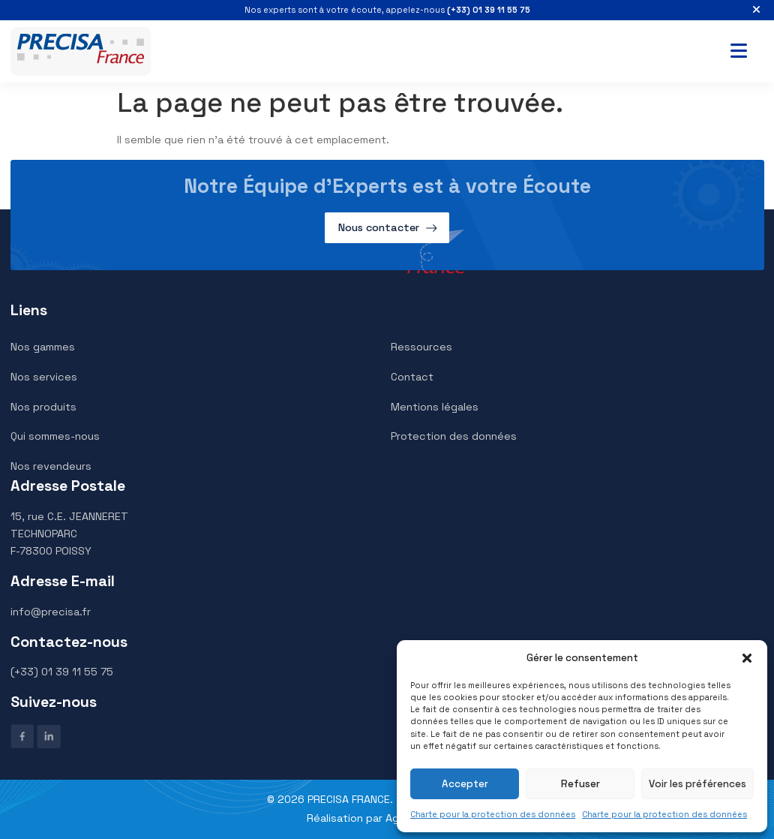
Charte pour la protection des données (492, 814)
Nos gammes (42, 346)
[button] (747, 658)
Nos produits (43, 406)
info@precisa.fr (50, 611)
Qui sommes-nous (55, 436)
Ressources (421, 346)
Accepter (465, 783)
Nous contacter (378, 227)
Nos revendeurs (51, 466)
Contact (412, 376)
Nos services (43, 376)
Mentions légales (434, 406)
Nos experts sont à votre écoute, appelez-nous (387, 10)
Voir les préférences (697, 783)
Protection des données (454, 436)
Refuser (580, 783)
